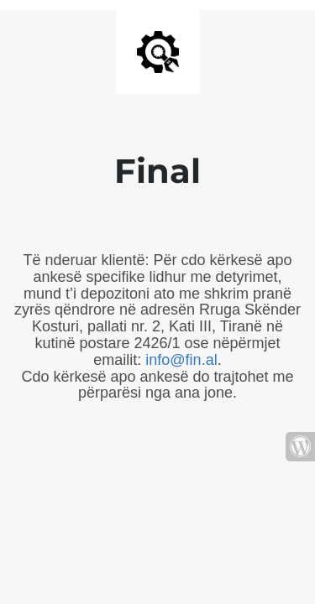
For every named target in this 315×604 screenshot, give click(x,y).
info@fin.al (181, 359)
